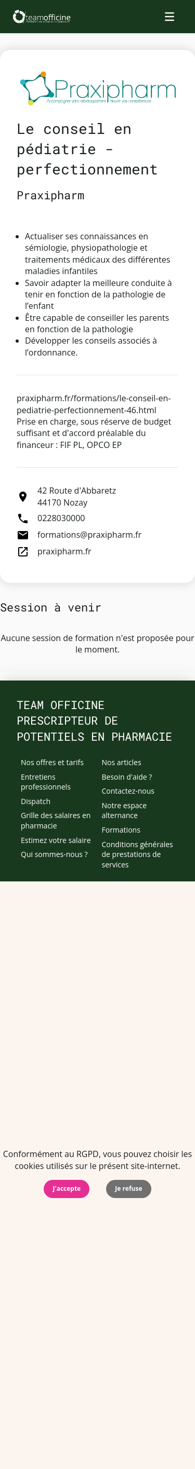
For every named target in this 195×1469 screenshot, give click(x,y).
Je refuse (128, 1188)
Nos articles (121, 762)
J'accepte (67, 1188)
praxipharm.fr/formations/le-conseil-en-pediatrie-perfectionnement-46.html (94, 403)
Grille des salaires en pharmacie (55, 820)
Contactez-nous (128, 791)
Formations (121, 830)
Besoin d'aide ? (127, 777)
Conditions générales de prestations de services (137, 854)
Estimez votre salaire (56, 840)
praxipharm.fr (64, 551)
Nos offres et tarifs (52, 762)
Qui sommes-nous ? (54, 854)
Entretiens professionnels (46, 782)
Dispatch (35, 801)
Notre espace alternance (124, 810)
